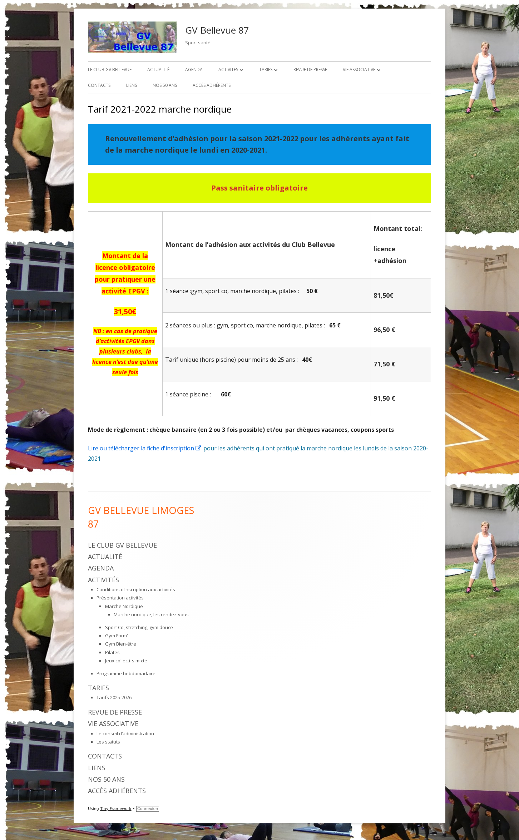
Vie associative (359, 69)
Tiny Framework (115, 808)
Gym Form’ (116, 635)
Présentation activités (120, 597)
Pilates (112, 652)
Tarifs (265, 69)
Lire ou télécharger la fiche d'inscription (145, 448)
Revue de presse (310, 69)
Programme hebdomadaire (126, 673)
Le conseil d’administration (125, 733)
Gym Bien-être (120, 644)
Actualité (158, 69)
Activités (228, 69)
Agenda (194, 69)
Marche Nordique (124, 606)
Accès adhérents (212, 85)
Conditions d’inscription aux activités (136, 589)
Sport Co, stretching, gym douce (139, 627)
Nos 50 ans (165, 85)
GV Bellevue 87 (217, 30)
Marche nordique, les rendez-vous (151, 614)
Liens (131, 85)
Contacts (99, 85)
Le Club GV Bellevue (110, 69)
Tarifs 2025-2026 (114, 697)
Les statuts (108, 741)
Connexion (147, 808)
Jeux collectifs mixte (126, 660)
